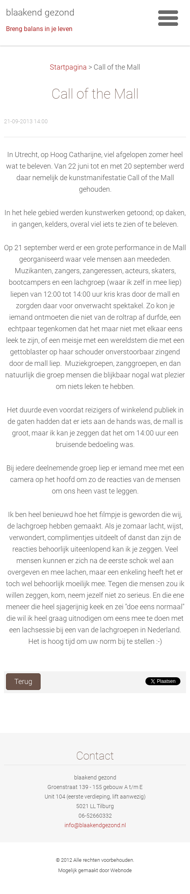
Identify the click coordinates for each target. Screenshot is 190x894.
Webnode (121, 870)
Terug (23, 682)
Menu (168, 18)
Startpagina (68, 67)
